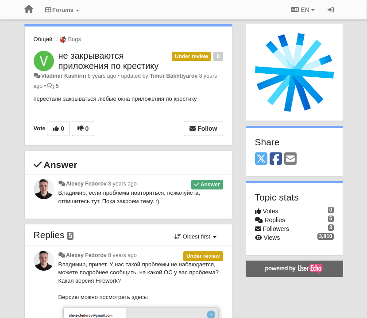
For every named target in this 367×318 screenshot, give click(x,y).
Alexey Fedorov (86, 184)
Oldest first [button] (195, 236)
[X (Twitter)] (261, 159)
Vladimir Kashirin (63, 76)
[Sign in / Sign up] (331, 9)
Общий (43, 39)
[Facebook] (276, 159)
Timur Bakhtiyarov (173, 76)
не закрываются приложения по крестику (108, 61)
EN (302, 9)
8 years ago (122, 184)
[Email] (290, 159)
